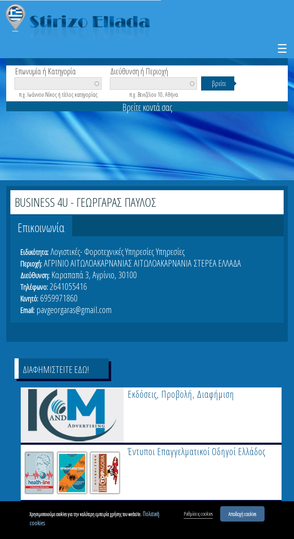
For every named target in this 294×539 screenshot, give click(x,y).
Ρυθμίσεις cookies (198, 513)
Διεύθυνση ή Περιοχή (139, 71)
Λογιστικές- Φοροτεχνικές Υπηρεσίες (102, 251)
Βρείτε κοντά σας (147, 107)
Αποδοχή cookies (242, 513)
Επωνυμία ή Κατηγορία (45, 71)
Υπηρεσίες (170, 251)
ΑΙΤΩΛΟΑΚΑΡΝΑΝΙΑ (163, 263)
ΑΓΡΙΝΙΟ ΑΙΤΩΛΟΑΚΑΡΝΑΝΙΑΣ (88, 263)
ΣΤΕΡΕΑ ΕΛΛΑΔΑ (217, 263)
